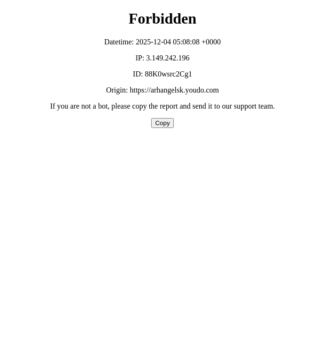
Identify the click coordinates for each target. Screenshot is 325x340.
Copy (162, 123)
